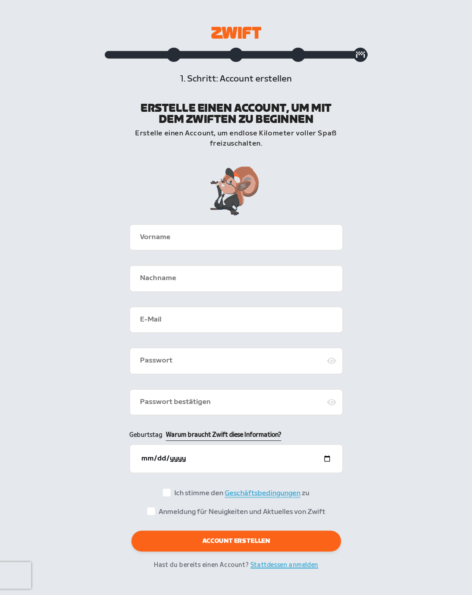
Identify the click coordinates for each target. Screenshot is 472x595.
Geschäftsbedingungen (262, 494)
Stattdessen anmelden (284, 566)
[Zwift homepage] (236, 33)
